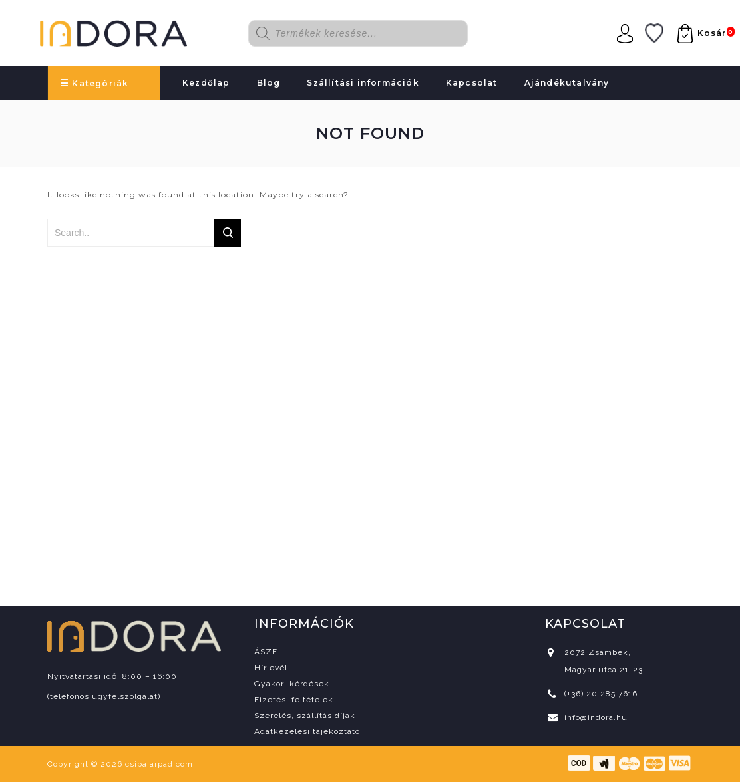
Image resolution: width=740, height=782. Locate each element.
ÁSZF (266, 651)
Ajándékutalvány (567, 83)
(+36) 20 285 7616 (601, 693)
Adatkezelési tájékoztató (307, 731)
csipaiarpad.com (159, 764)
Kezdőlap (206, 83)
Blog (269, 83)
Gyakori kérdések (291, 683)
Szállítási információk (363, 83)
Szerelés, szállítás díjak (304, 715)
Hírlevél (270, 667)
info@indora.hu (596, 717)
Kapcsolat (472, 83)
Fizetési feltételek (293, 699)
